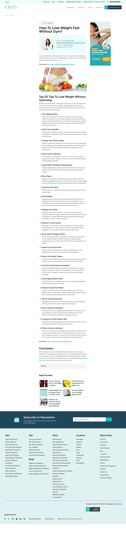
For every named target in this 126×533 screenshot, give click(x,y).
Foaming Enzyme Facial (60, 487)
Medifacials (8, 463)
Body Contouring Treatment (37, 466)
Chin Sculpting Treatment (61, 450)
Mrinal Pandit (69, 41)
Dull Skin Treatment (11, 460)
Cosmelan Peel (57, 497)
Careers (102, 463)
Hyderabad (79, 439)
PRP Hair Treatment (35, 442)
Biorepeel (56, 476)
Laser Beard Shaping (11, 476)
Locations (99, 7)
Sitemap (102, 469)
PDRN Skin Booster (58, 494)
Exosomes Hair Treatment (37, 455)
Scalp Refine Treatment (36, 452)
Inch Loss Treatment (35, 471)
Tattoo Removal (57, 447)
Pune (77, 450)
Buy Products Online (74, 2)
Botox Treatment (10, 468)
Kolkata (78, 447)
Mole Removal (57, 439)
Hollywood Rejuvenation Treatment (60, 467)
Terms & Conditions (106, 478)
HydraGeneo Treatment (60, 458)
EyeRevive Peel (57, 479)
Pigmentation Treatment (12, 450)
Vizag (78, 452)
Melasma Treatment (11, 452)
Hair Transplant (33, 447)
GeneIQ (55, 492)
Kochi (78, 460)
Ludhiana (79, 458)
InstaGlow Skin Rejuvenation (62, 463)
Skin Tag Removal (58, 442)
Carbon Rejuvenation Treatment (63, 471)
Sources (43, 366)
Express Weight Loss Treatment (38, 474)
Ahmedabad (80, 463)
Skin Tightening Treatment (13, 473)
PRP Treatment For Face (60, 460)
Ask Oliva (61, 2)
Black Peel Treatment (59, 455)
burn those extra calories (55, 183)
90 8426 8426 (99, 504)
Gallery (90, 7)
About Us (103, 439)
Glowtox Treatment (59, 473)
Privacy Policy (104, 475)
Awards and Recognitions (108, 466)
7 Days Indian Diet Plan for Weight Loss (59, 341)
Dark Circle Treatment (12, 455)
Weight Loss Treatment (36, 463)
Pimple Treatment (10, 442)
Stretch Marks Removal (60, 444)
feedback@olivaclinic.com (113, 504)
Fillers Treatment (10, 471)
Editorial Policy (104, 460)
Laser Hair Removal (11, 439)
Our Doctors (103, 442)
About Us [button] (46, 2)
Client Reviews (104, 448)
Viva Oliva (103, 454)
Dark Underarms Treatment (13, 458)
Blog (53, 2)
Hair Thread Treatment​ (36, 444)
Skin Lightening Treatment (13, 447)
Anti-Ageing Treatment (12, 466)
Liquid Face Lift (57, 481)
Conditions (80, 7)
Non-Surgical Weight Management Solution (61, 64)
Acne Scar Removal (11, 444)
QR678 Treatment (34, 450)
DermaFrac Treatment (59, 489)
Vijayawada (79, 455)
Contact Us (103, 472)
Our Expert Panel (105, 457)
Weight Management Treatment (39, 468)
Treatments (70, 7)
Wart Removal (57, 452)
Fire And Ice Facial (58, 484)
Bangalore (79, 442)
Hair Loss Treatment (35, 439)
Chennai (78, 444)
